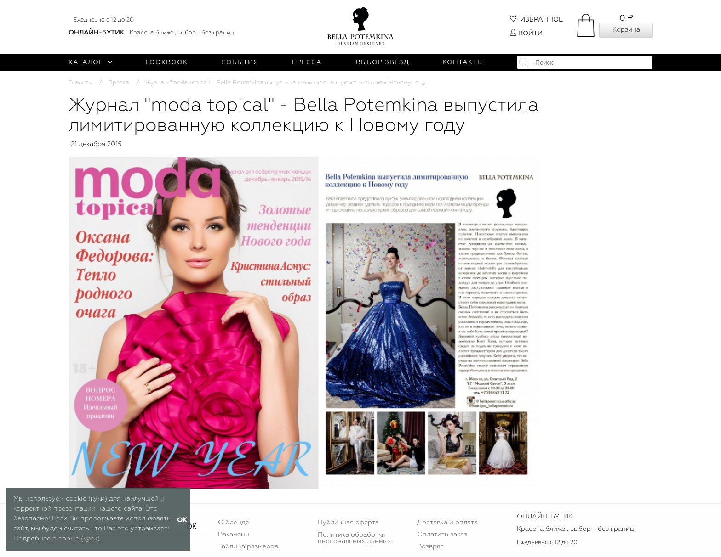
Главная (80, 83)
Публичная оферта (348, 522)
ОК (191, 526)
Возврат (430, 546)
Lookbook (167, 62)
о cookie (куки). (76, 538)
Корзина (626, 30)
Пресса (307, 62)
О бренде (233, 522)
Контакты (463, 62)
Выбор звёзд (382, 62)
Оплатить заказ (442, 534)
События (239, 62)
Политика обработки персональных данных (354, 538)
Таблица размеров (248, 546)
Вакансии (233, 534)
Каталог (90, 62)
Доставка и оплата (447, 522)
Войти (526, 33)
